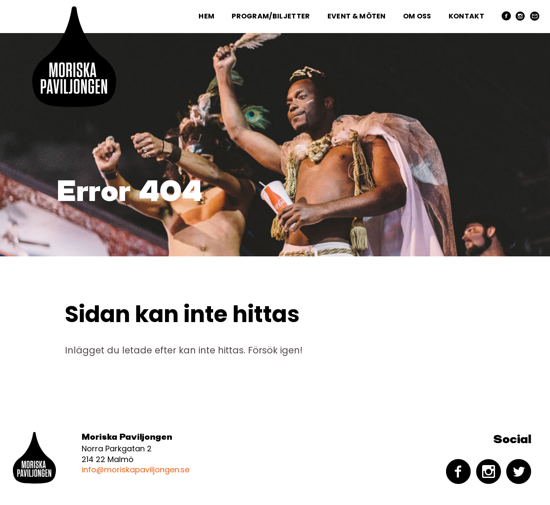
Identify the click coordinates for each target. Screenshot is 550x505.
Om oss (417, 16)
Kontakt (466, 16)
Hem (206, 16)
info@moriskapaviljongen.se (135, 469)
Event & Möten (356, 16)
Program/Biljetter (271, 16)
